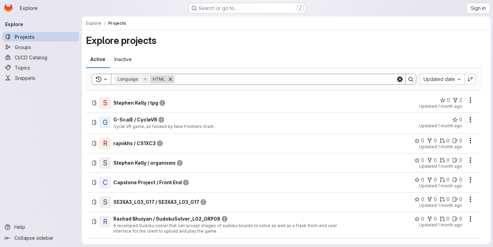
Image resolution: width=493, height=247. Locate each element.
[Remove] (171, 79)
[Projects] (41, 37)
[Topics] (41, 67)
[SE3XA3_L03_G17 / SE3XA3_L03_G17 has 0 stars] (419, 199)
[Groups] (41, 47)
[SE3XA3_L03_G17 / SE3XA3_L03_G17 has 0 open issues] (457, 199)
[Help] (41, 227)
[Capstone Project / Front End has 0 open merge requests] (444, 180)
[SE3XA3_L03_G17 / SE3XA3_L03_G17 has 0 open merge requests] (444, 199)
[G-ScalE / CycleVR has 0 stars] (457, 119)
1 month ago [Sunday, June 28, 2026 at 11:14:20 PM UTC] (450, 106)
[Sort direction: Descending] (470, 79)
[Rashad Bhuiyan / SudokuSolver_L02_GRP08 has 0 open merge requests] (444, 219)
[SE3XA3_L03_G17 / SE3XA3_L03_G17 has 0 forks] (432, 199)
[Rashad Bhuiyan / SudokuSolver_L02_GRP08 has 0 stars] (419, 219)
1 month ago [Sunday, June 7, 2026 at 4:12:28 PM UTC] (450, 166)
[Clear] (399, 79)
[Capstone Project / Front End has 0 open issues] (457, 180)
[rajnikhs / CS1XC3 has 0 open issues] (457, 140)
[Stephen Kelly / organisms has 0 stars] (419, 160)
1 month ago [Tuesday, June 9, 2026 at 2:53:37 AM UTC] (450, 125)
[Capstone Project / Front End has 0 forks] (432, 180)
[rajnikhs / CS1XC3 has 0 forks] (432, 140)
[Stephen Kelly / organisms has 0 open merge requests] (444, 160)
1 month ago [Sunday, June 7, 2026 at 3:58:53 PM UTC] (450, 205)
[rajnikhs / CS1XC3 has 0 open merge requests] (444, 140)
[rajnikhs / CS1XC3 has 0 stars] (419, 140)
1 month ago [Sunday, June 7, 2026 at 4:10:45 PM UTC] (450, 185)
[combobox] (441, 79)
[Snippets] (41, 78)
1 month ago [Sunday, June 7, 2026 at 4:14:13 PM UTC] (450, 146)
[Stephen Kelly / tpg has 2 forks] (457, 100)
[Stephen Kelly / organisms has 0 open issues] (457, 160)
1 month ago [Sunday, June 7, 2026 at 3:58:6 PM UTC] (450, 224)
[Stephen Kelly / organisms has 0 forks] (432, 160)
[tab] (98, 59)
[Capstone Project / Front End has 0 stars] (419, 180)
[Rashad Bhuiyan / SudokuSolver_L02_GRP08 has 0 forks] (432, 219)
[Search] (285, 79)
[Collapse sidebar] (41, 238)
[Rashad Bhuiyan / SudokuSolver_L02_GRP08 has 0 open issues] (457, 219)
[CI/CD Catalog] (41, 57)
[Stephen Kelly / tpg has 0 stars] (445, 100)
